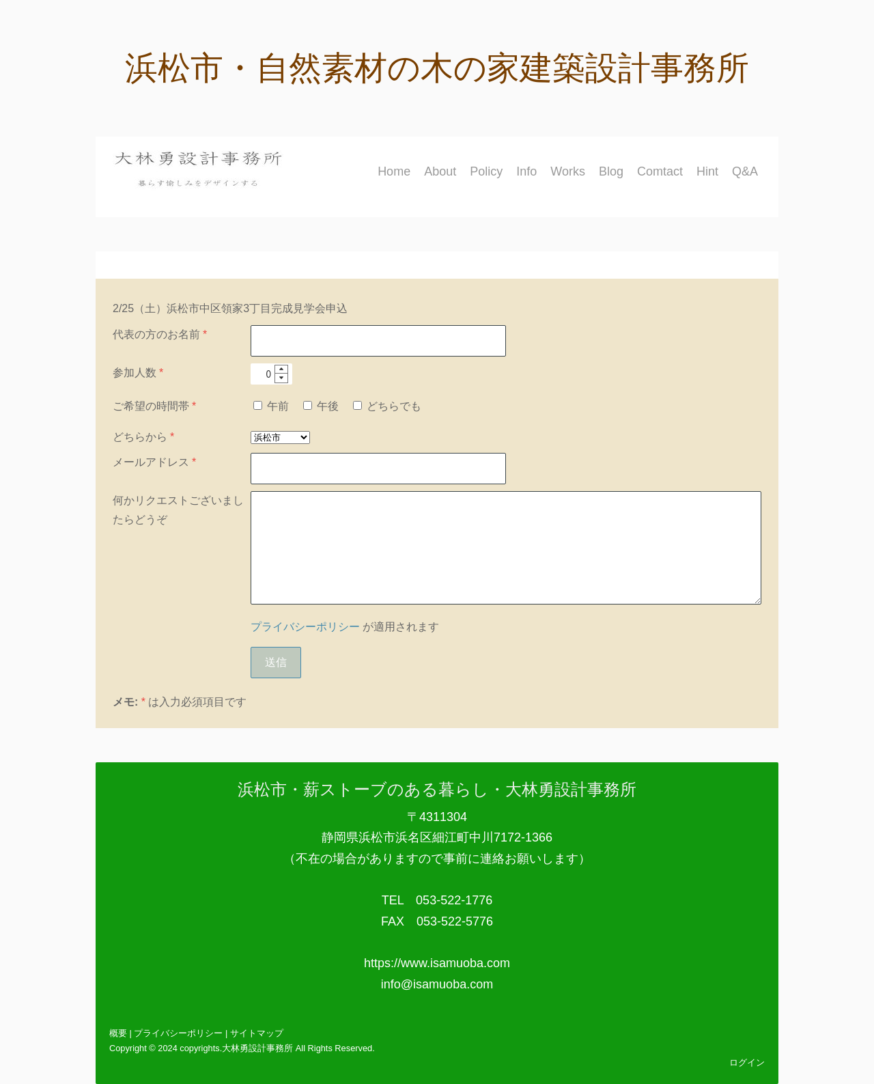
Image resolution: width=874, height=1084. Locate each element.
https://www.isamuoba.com (437, 963)
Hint (707, 171)
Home (394, 171)
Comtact (660, 171)
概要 (118, 1033)
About (440, 171)
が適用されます (345, 627)
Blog (611, 171)
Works (567, 171)
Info (526, 171)
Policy (486, 171)
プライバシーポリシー (305, 627)
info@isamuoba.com (437, 984)
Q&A (745, 171)
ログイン (747, 1062)
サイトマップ (256, 1033)
